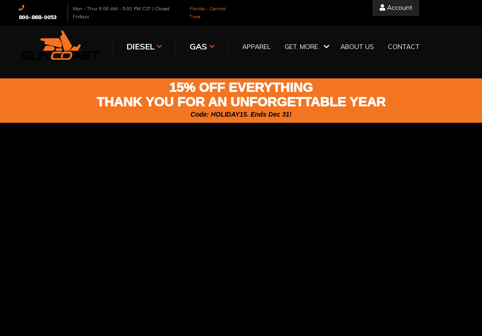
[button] (305, 47)
